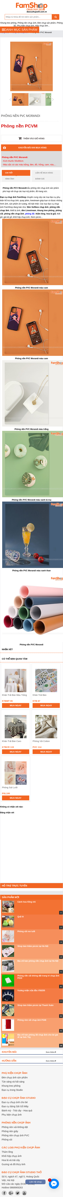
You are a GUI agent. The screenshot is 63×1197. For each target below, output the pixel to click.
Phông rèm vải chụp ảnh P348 (31, 1020)
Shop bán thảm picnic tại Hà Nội (32, 946)
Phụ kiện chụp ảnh (12, 1114)
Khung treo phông (11, 1085)
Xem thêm (50, 1052)
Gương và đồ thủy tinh (13, 1164)
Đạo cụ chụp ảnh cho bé (15, 1102)
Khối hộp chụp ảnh (12, 1156)
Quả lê (20, 917)
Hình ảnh (9, 179)
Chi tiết (11, 174)
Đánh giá (39, 179)
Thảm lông (7, 1152)
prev (6, 729)
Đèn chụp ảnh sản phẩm (15, 1077)
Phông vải (7, 1139)
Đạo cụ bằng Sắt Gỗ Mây (15, 1106)
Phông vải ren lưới (26, 931)
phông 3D (29, 214)
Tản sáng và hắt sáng (13, 1081)
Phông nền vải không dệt (15, 1127)
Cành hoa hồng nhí (26, 902)
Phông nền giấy (10, 1131)
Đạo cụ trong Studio (12, 1090)
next (56, 729)
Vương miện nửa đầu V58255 (31, 990)
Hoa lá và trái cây (11, 1160)
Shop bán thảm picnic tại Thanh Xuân (35, 1005)
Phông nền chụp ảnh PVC (15, 1135)
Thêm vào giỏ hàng (31, 138)
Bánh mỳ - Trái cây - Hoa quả (17, 1110)
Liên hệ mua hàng (44, 173)
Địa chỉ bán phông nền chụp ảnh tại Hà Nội (37, 961)
